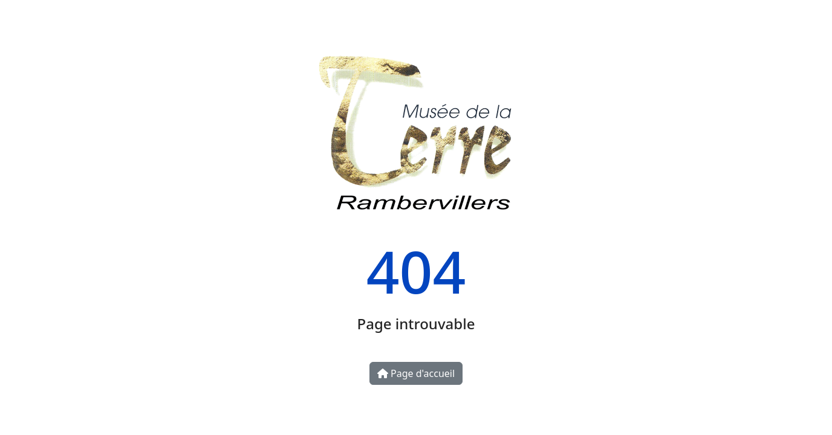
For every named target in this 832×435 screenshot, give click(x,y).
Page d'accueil (416, 373)
